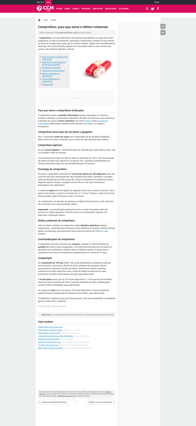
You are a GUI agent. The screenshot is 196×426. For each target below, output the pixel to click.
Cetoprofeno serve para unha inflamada (55, 336)
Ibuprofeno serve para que (49, 342)
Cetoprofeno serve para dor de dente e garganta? (54, 63)
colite (105, 231)
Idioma (156, 2)
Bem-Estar (97, 9)
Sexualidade (110, 9)
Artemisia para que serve (49, 339)
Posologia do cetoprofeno (53, 70)
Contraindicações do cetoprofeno (51, 80)
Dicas (46, 20)
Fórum (59, 9)
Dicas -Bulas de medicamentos (76, 342)
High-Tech (40, 2)
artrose (88, 121)
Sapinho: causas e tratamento (100, 402)
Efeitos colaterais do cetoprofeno (51, 74)
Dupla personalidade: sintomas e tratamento (54, 402)
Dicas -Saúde (67, 339)
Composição (47, 84)
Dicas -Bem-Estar (82, 336)
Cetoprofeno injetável (51, 67)
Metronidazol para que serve (50, 348)
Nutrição (86, 9)
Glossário (124, 9)
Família (76, 9)
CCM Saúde (61, 396)
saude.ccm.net (70, 396)
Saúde (48, 2)
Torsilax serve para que (48, 345)
